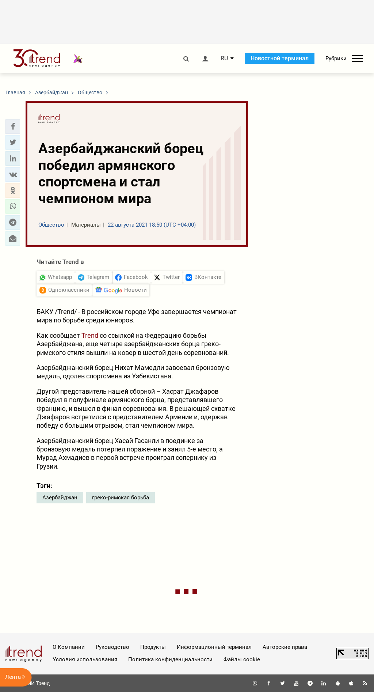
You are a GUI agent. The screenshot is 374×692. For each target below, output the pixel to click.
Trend (90, 335)
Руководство (112, 647)
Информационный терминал (214, 647)
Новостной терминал (280, 58)
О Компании (69, 647)
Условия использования (85, 659)
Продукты (153, 647)
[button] (13, 126)
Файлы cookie (242, 659)
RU (224, 58)
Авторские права (285, 647)
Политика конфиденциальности (170, 659)
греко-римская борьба (120, 497)
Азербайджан (59, 497)
